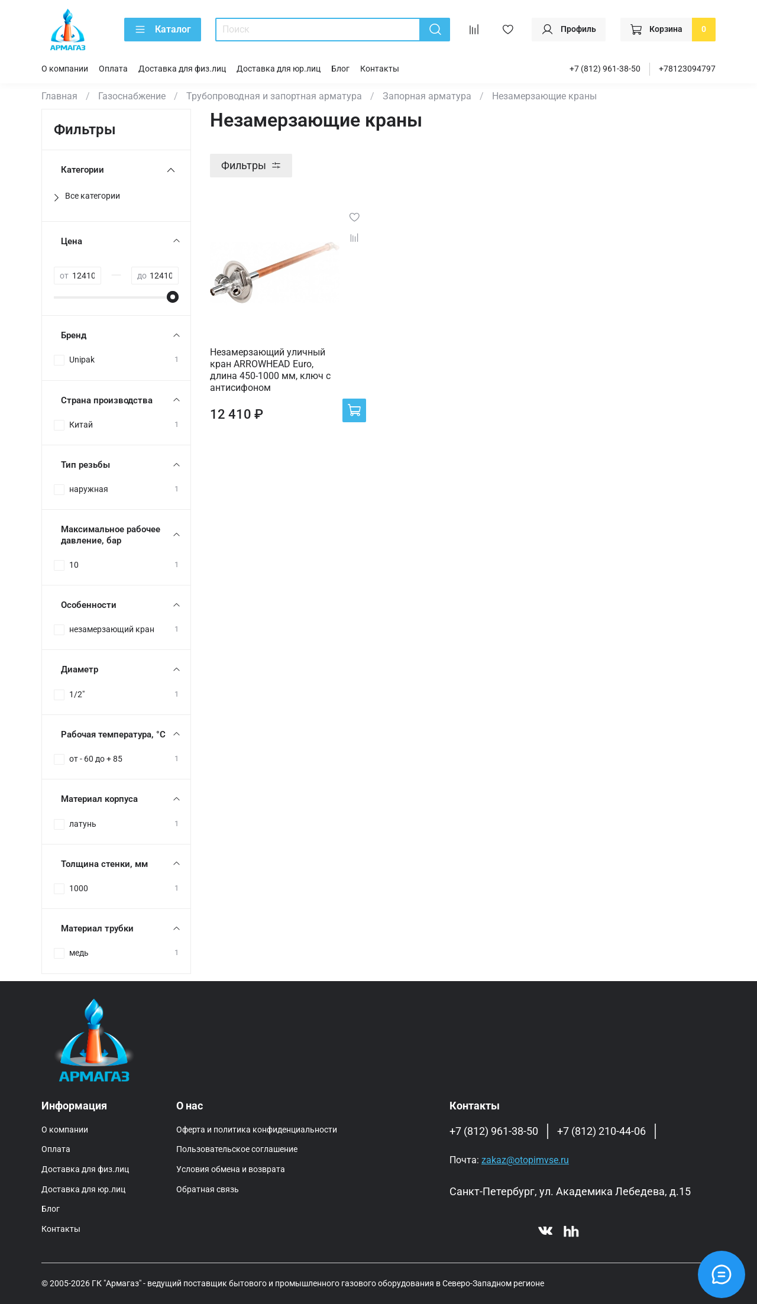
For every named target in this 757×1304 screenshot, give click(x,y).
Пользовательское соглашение (236, 1149)
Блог (340, 69)
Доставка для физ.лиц (182, 69)
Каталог (162, 29)
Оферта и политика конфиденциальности (256, 1130)
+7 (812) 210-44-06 (601, 1131)
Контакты (379, 69)
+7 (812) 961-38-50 (605, 69)
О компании (64, 69)
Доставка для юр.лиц (279, 69)
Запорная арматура (427, 96)
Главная (59, 96)
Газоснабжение (132, 96)
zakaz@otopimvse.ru (525, 1160)
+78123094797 (687, 69)
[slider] (173, 297)
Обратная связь (207, 1190)
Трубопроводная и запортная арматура (274, 96)
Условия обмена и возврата (230, 1169)
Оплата (113, 69)
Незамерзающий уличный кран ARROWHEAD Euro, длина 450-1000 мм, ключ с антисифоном (270, 370)
